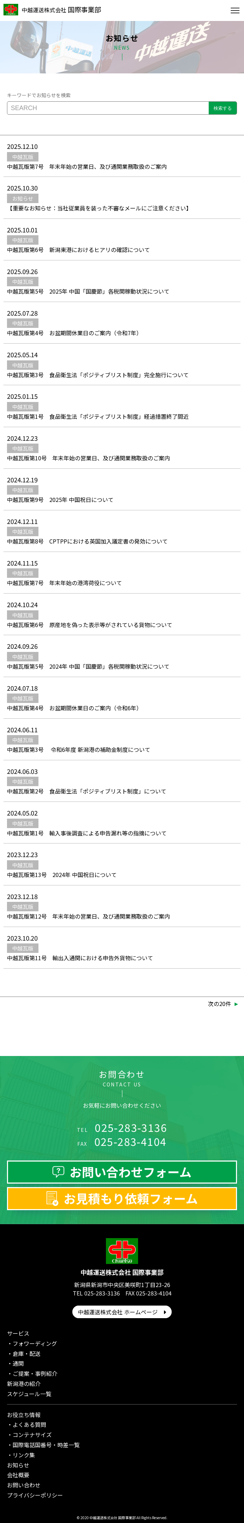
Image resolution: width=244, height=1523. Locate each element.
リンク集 (24, 1455)
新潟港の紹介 (24, 1383)
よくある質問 (29, 1424)
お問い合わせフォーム (131, 1171)
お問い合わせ (24, 1485)
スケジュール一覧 (29, 1393)
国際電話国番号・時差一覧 (46, 1445)
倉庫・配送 (27, 1353)
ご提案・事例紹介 (35, 1373)
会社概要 (18, 1475)
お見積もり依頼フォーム (131, 1198)
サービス (18, 1333)
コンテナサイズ (32, 1434)
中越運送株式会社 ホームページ (122, 1312)
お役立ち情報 (24, 1414)
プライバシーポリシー (35, 1495)
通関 (18, 1363)
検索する (223, 108)
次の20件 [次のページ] (219, 1003)
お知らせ (18, 1465)
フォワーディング (35, 1343)
